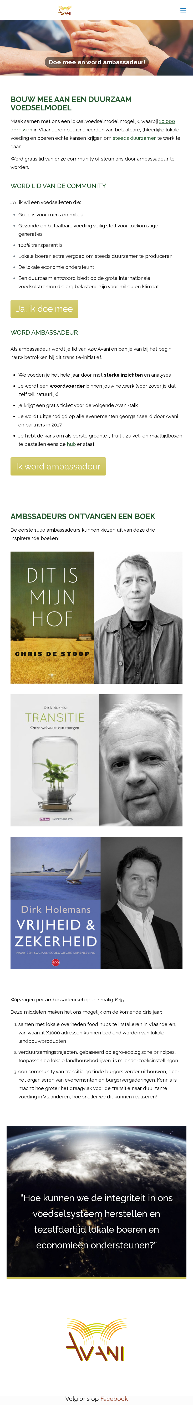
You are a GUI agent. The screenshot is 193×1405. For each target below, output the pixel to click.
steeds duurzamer (134, 138)
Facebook (114, 1398)
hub (71, 444)
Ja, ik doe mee (44, 309)
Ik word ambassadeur (58, 466)
